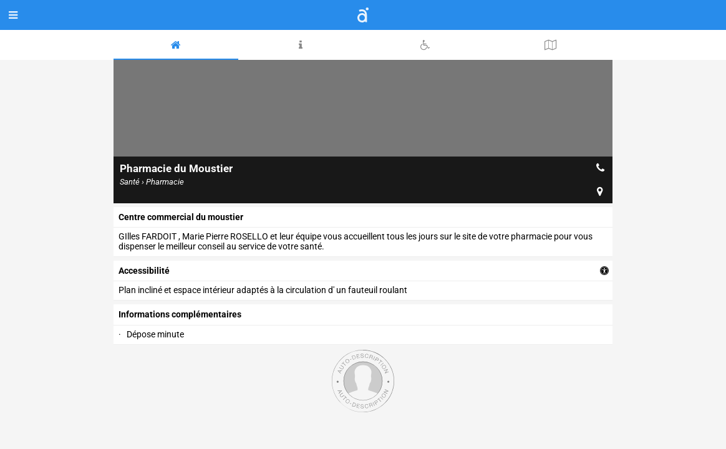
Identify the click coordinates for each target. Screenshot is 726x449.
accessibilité (144, 271)
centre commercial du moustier (181, 217)
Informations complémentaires (180, 314)
